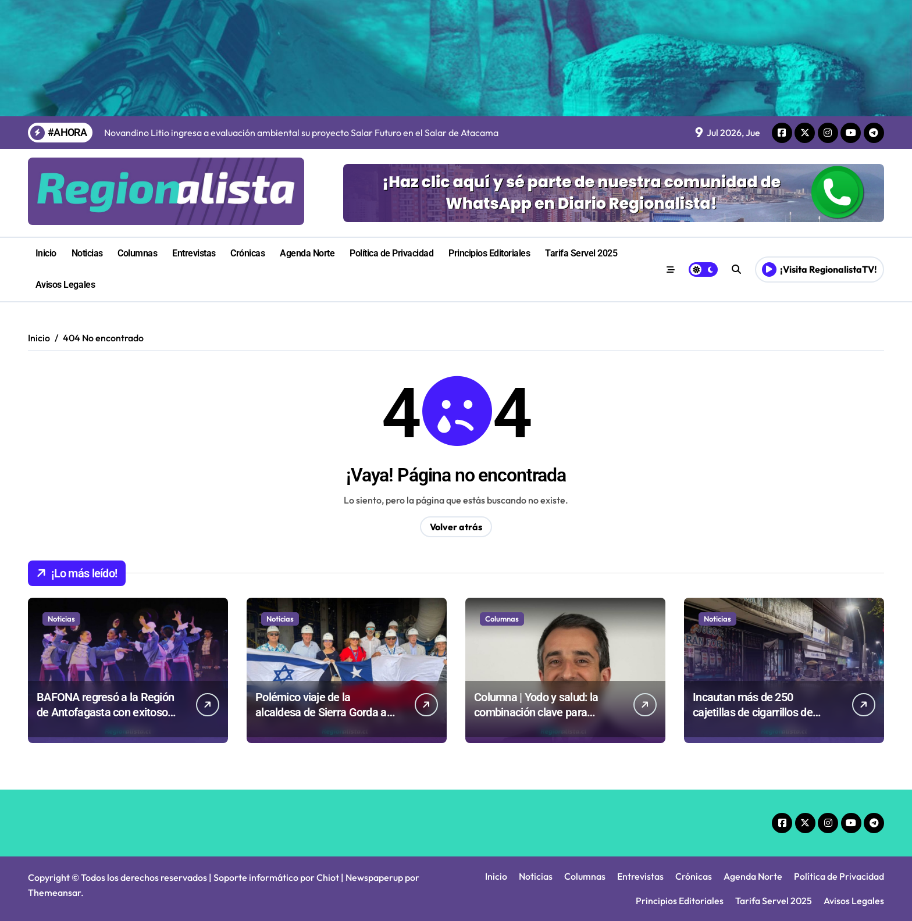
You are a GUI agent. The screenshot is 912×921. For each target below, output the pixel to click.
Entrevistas (194, 253)
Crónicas (247, 253)
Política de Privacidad (391, 253)
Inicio (45, 253)
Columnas (137, 253)
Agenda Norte (307, 253)
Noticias (87, 253)
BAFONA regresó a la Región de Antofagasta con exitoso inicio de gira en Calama (105, 712)
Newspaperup (374, 877)
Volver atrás (456, 527)
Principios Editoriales (489, 253)
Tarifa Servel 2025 (581, 253)
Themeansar (54, 892)
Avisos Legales (65, 284)
